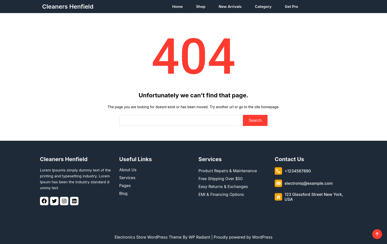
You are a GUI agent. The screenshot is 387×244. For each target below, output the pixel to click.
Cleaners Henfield (68, 6)
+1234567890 (298, 170)
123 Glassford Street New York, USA (314, 196)
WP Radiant (199, 237)
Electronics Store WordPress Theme (148, 237)
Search (255, 120)
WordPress (262, 237)
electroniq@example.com (309, 182)
